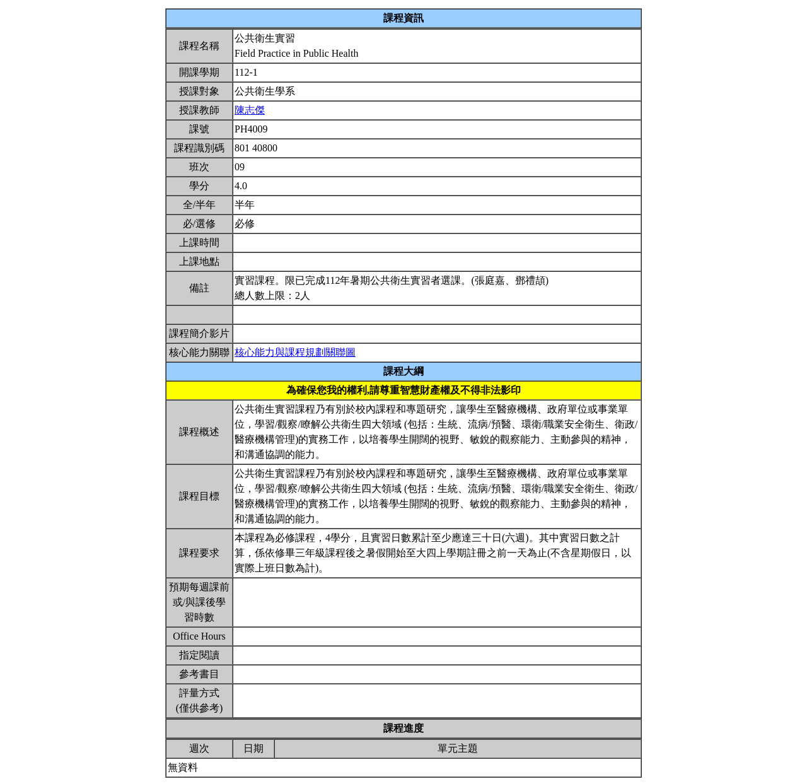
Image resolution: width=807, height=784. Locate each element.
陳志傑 (250, 110)
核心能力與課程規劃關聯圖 (295, 352)
